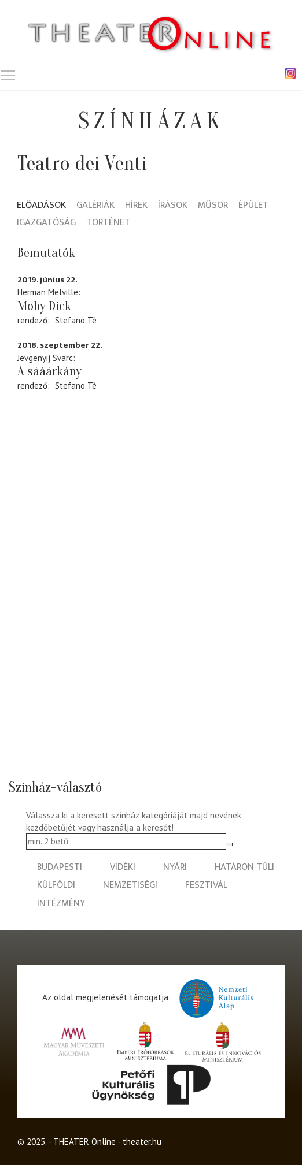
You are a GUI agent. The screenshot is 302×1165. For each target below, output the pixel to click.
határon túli (244, 867)
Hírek (136, 206)
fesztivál (206, 885)
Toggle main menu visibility (8, 72)
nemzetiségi (130, 885)
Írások (172, 206)
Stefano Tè (76, 320)
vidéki (122, 867)
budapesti (59, 867)
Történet (108, 223)
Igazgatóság (46, 223)
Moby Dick (44, 306)
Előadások (41, 206)
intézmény (61, 903)
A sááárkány (49, 371)
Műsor (213, 206)
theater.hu (142, 1141)
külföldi (56, 885)
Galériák (95, 206)
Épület (253, 206)
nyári (175, 867)
